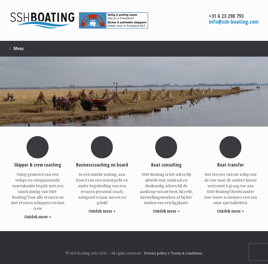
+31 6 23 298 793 (226, 16)
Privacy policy (155, 253)
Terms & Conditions (186, 253)
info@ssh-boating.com (234, 21)
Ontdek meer (37, 217)
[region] (134, 92)
